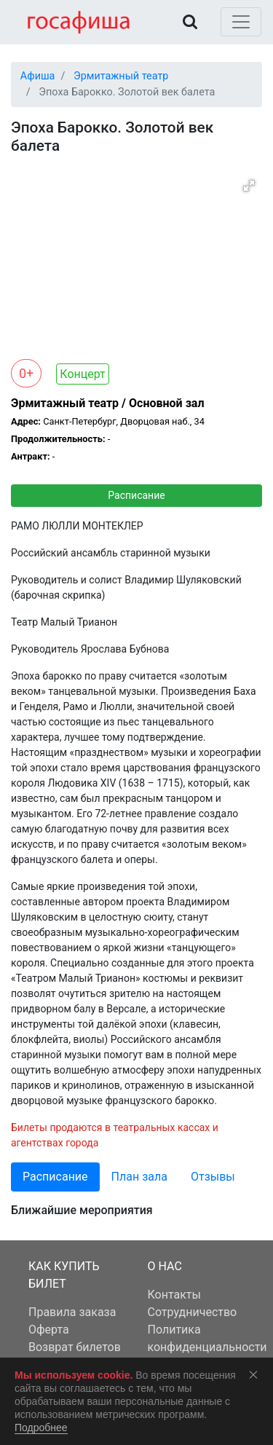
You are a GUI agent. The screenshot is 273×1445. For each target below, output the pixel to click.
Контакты (174, 1295)
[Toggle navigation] (241, 21)
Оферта (48, 1329)
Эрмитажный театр (121, 76)
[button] (249, 185)
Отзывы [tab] (213, 1177)
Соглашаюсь (256, 1374)
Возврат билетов (74, 1347)
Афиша (37, 76)
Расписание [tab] (55, 1177)
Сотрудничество (192, 1312)
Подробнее (41, 1427)
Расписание (136, 495)
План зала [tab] (139, 1177)
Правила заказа (72, 1312)
